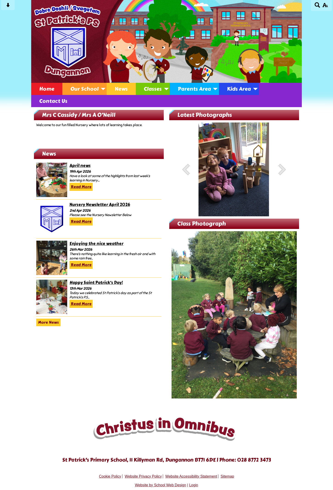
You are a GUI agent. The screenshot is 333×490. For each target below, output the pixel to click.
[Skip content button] (8, 6)
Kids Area (239, 89)
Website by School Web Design (160, 485)
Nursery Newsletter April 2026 (99, 205)
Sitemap (227, 476)
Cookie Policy (110, 476)
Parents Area (194, 89)
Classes (153, 89)
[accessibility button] (325, 6)
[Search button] (317, 6)
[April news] (51, 180)
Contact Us (53, 101)
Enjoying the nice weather (96, 244)
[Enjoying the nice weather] (51, 258)
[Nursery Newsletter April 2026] (51, 219)
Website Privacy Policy (143, 476)
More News (48, 322)
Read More (81, 187)
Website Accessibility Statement (191, 476)
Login (193, 485)
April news (80, 166)
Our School (84, 89)
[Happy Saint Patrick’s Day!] (51, 297)
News (121, 89)
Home (46, 89)
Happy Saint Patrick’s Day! (96, 283)
